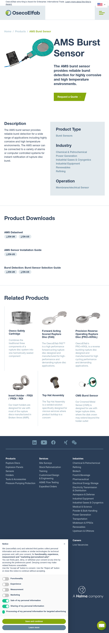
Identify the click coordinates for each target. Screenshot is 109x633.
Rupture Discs (13, 463)
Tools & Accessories (16, 479)
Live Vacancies (80, 545)
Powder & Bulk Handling (85, 511)
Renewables (63, 167)
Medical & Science (82, 507)
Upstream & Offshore (83, 531)
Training (43, 471)
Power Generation (66, 156)
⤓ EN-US (25, 237)
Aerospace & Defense (84, 495)
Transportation (80, 519)
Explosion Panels (14, 467)
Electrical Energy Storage (85, 483)
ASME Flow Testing (49, 483)
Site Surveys (45, 463)
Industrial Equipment (68, 164)
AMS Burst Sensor (40, 31)
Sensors (10, 471)
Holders (10, 475)
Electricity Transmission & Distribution (85, 489)
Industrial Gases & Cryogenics (73, 160)
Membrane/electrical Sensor (72, 188)
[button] (102, 13)
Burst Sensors (64, 136)
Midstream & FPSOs (83, 523)
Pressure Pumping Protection (20, 483)
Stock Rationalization (50, 467)
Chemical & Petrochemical (71, 152)
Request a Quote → (69, 97)
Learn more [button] (34, 627)
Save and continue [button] (34, 621)
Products (20, 31)
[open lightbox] (29, 53)
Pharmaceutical (81, 479)
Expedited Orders (48, 487)
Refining (61, 171)
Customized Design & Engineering (49, 477)
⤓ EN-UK (10, 237)
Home (7, 31)
